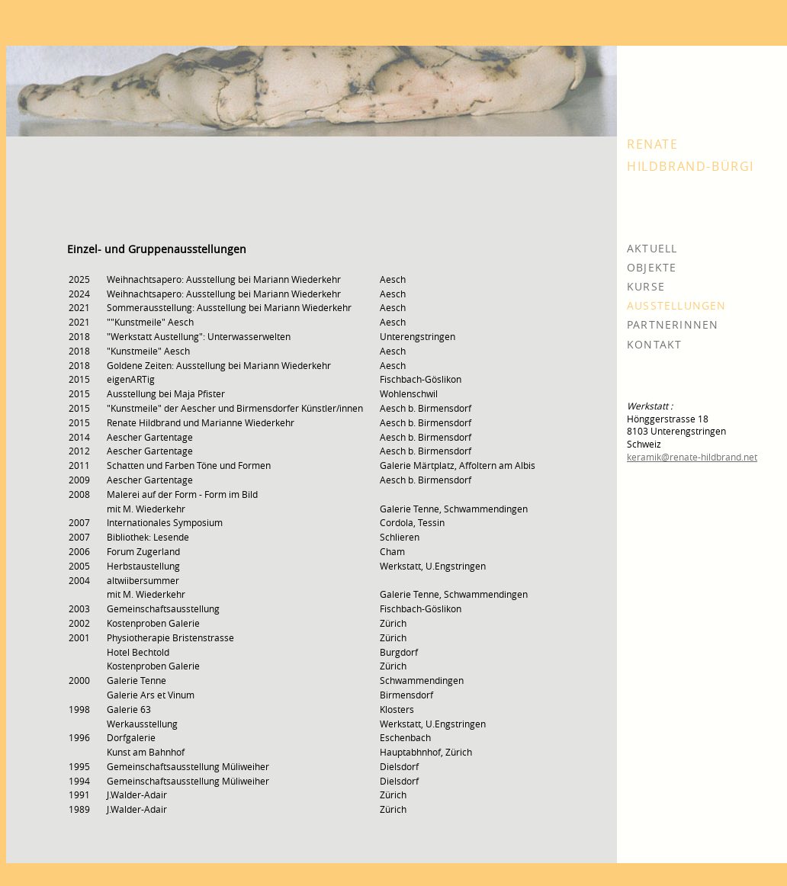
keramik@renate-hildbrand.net (692, 457)
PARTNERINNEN (672, 324)
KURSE (646, 286)
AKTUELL (652, 248)
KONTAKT (654, 344)
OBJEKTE (651, 267)
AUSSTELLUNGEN (677, 305)
